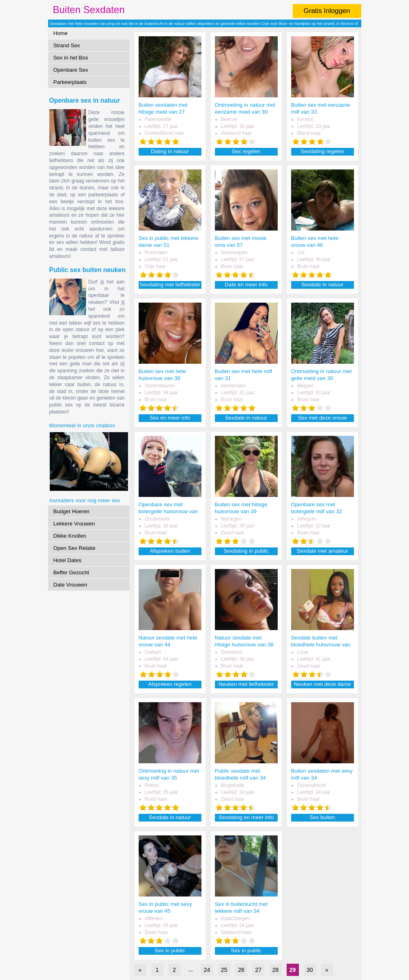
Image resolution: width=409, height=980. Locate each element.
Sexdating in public (246, 551)
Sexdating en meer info (246, 817)
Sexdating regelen (322, 151)
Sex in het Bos (70, 58)
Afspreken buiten (170, 551)
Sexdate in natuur (322, 284)
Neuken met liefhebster (246, 684)
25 (224, 970)
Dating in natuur (170, 151)
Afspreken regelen (170, 684)
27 (258, 970)
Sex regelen (246, 151)
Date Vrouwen (70, 585)
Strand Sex (66, 45)
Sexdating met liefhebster (169, 284)
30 (310, 970)
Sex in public (170, 950)
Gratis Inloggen (327, 11)
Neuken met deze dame (322, 684)
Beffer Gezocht (71, 572)
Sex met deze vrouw (322, 418)
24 (207, 970)
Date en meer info (246, 284)
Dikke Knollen (69, 536)
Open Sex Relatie (74, 548)
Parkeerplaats (69, 82)
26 (241, 970)
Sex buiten (322, 817)
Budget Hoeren (71, 511)
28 (275, 970)
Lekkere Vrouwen (74, 524)
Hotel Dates (67, 560)
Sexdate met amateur (322, 551)
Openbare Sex (70, 70)
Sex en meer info (170, 418)
